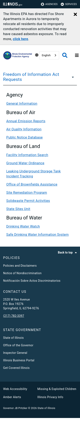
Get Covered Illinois (16, 367)
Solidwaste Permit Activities (28, 201)
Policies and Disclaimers (20, 265)
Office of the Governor (18, 345)
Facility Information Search (27, 155)
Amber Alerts (12, 397)
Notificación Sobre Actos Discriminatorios (31, 280)
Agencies (49, 4)
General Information (21, 104)
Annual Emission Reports (25, 121)
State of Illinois (13, 337)
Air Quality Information (24, 129)
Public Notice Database (24, 137)
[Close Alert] (75, 14)
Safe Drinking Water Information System (37, 235)
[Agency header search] (64, 55)
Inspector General (15, 352)
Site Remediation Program (26, 193)
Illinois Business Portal (18, 360)
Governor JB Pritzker (15, 408)
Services (69, 4)
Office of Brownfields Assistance (31, 184)
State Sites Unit (18, 209)
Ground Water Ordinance (25, 163)
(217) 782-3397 (13, 315)
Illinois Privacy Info (50, 397)
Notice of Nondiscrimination (22, 273)
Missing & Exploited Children (56, 389)
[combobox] (49, 55)
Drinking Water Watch (23, 226)
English (46, 55)
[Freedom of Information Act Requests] (72, 77)
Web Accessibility (15, 389)
